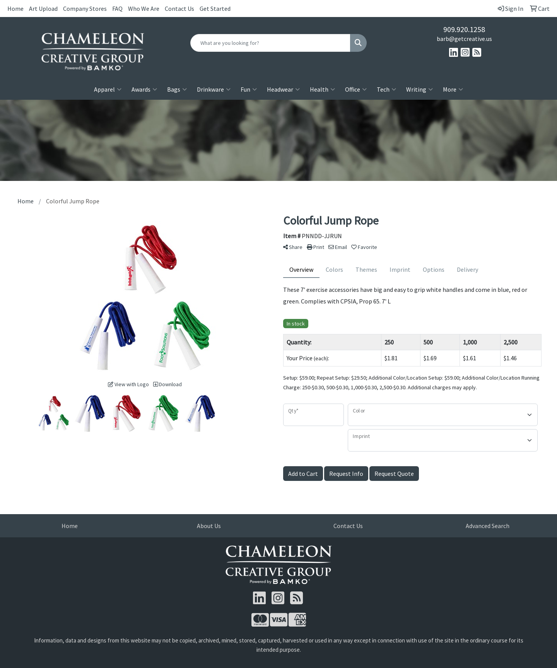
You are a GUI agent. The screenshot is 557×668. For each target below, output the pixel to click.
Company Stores (85, 8)
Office (356, 89)
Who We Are (143, 8)
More (453, 89)
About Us (209, 526)
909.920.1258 (464, 29)
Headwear (283, 89)
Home (15, 8)
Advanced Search (487, 526)
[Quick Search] (270, 43)
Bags (177, 89)
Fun (249, 89)
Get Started (215, 8)
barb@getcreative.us (464, 39)
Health (322, 89)
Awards (144, 89)
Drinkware (214, 89)
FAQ (117, 8)
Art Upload (43, 8)
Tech (386, 89)
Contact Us (179, 8)
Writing (419, 89)
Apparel (107, 89)
